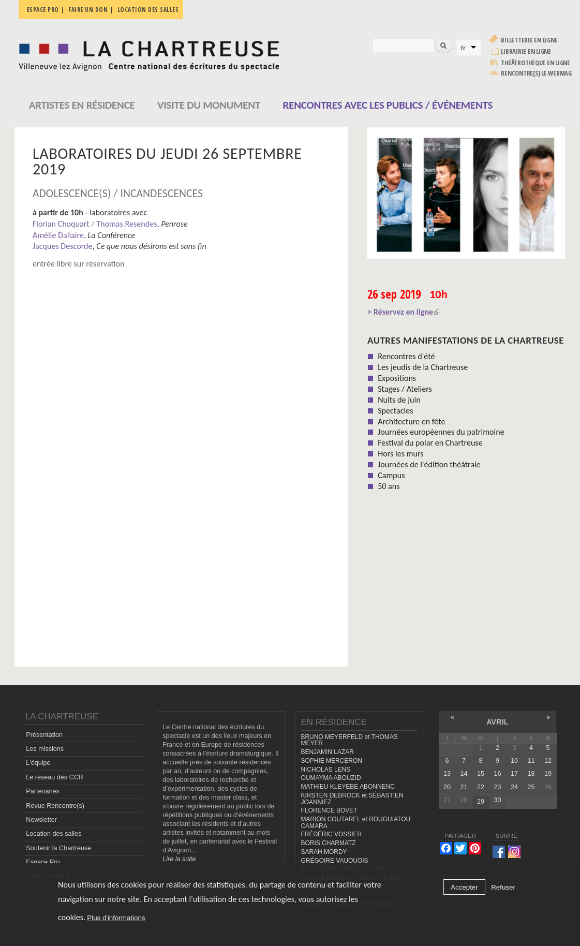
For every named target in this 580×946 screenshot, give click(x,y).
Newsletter (41, 819)
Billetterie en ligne (529, 40)
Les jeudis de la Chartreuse (423, 367)
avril (497, 722)
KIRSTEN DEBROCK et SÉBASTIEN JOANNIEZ (352, 799)
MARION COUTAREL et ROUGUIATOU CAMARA (355, 823)
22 (480, 787)
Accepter (464, 887)
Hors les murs (400, 454)
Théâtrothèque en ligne (535, 62)
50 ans (388, 486)
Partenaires (42, 791)
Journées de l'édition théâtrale (429, 464)
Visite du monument (208, 105)
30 (497, 800)
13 (447, 773)
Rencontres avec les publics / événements (388, 105)
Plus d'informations (116, 918)
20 (447, 787)
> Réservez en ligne (403, 312)
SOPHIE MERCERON (331, 760)
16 (497, 773)
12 (548, 760)
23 (497, 787)
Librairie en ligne (526, 51)
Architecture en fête (411, 421)
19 (548, 773)
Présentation (44, 734)
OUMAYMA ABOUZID (331, 777)
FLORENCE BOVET (329, 810)
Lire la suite (179, 859)
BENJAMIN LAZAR (327, 752)
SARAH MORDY (324, 851)
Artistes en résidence (82, 105)
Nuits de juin (399, 400)
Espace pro (43, 9)
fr (463, 48)
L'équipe (38, 762)
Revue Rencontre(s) (55, 805)
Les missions (45, 748)
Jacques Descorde (63, 246)
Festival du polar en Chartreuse (430, 443)
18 (530, 773)
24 (514, 787)
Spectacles (395, 411)
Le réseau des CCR (54, 777)
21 (463, 787)
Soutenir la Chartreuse (58, 848)
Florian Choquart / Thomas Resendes (95, 224)
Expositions (397, 378)
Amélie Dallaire (58, 235)
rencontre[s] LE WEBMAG (536, 73)
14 (463, 773)
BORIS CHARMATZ (328, 843)
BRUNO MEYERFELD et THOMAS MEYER (349, 740)
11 (530, 760)
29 (480, 801)
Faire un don (88, 9)
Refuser (503, 887)
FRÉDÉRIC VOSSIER (331, 834)
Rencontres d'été (406, 356)
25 (530, 787)
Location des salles (148, 9)
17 (514, 773)
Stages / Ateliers (405, 389)
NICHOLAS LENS (325, 769)
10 (514, 760)
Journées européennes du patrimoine (441, 432)
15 (480, 773)
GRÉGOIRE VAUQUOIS (334, 860)
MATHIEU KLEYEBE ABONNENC (347, 786)
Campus (391, 475)
